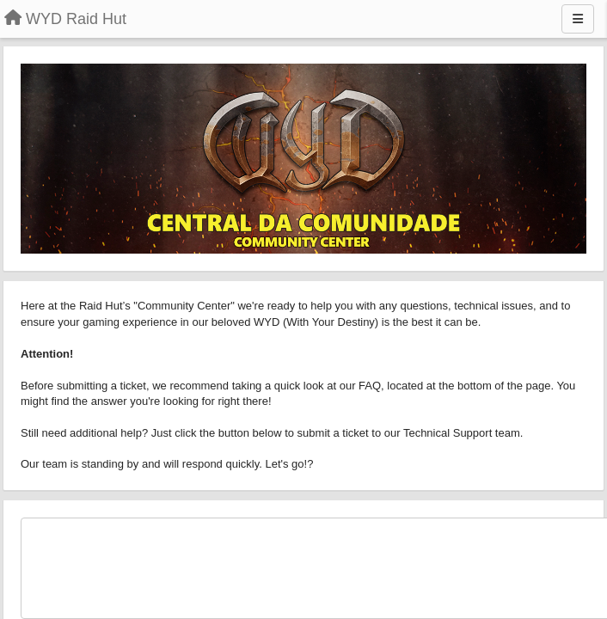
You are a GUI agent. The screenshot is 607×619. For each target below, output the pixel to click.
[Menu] (577, 19)
